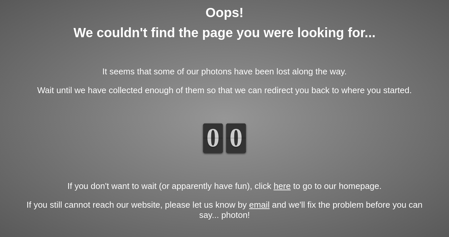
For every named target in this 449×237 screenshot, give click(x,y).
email (259, 205)
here (282, 186)
